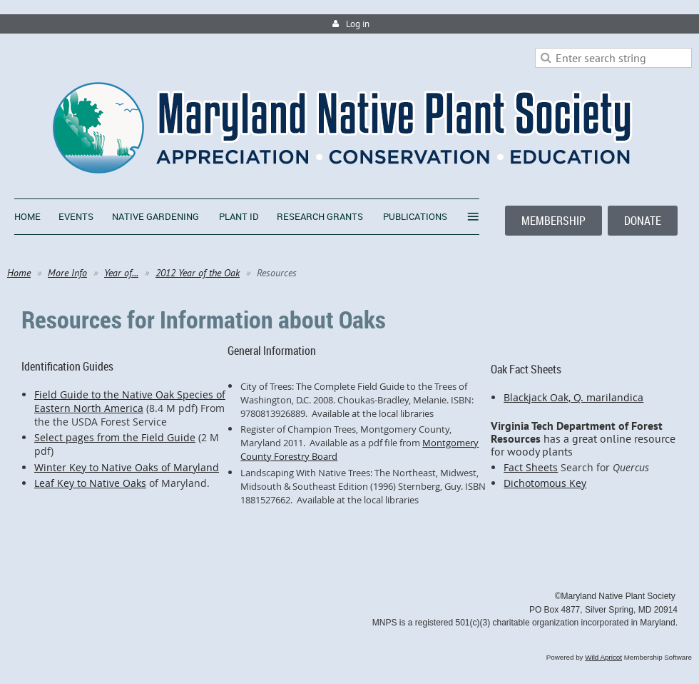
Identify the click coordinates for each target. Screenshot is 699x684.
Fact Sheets (531, 467)
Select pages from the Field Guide (114, 437)
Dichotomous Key (545, 483)
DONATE (642, 220)
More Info (67, 272)
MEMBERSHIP (553, 220)
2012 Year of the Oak (197, 272)
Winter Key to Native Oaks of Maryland (126, 467)
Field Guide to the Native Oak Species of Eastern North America (129, 401)
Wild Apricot (603, 657)
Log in (357, 24)
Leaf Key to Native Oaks (90, 483)
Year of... (121, 272)
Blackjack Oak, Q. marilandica (573, 397)
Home (19, 272)
